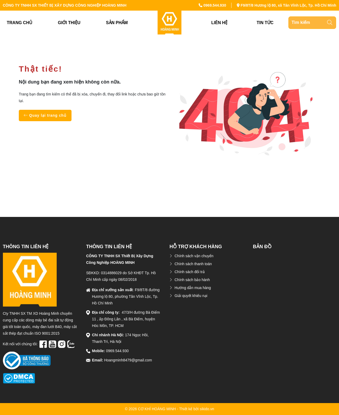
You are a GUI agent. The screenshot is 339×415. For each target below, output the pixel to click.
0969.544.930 (214, 5)
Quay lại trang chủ (45, 115)
